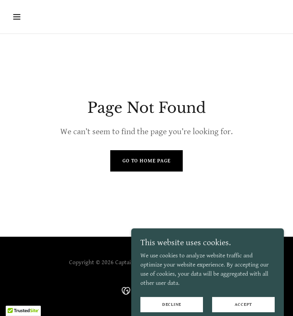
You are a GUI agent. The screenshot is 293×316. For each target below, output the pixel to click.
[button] (40, 16)
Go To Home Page (146, 161)
